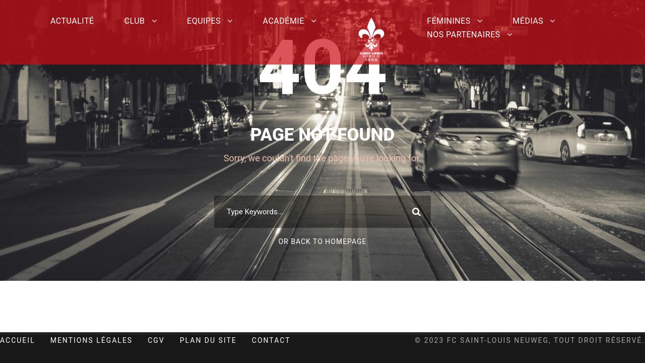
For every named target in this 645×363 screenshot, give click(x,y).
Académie (283, 21)
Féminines (449, 21)
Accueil (17, 340)
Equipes (204, 21)
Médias (527, 21)
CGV (156, 340)
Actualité (72, 21)
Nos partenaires (463, 34)
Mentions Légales (91, 340)
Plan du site (208, 340)
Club (134, 21)
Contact (271, 340)
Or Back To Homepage (322, 241)
